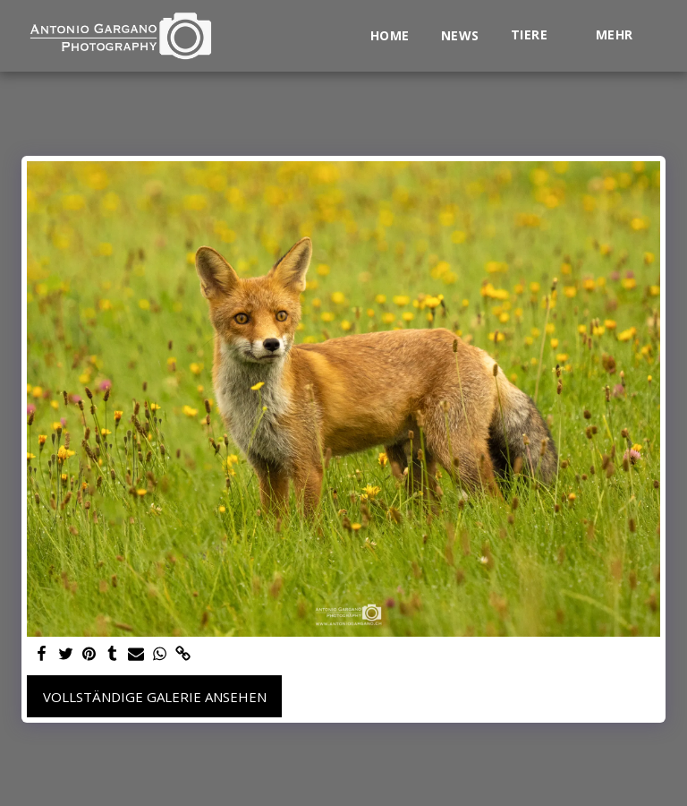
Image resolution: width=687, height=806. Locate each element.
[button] (537, 35)
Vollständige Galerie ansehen (155, 697)
